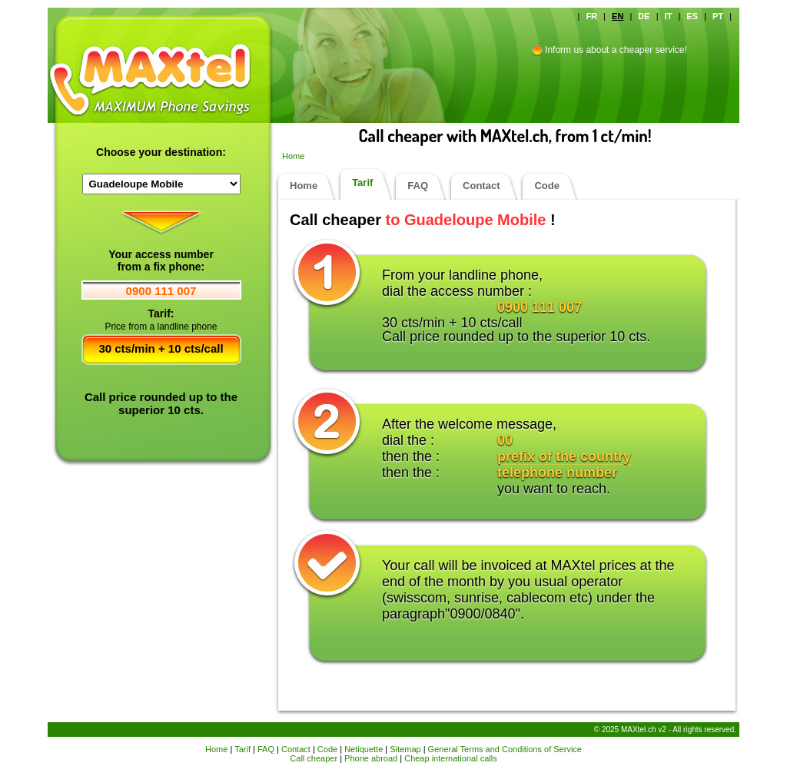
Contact (481, 185)
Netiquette (363, 749)
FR (591, 16)
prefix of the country (564, 456)
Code (547, 185)
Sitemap (405, 749)
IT (668, 16)
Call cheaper (313, 758)
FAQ (417, 185)
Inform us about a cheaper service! (616, 50)
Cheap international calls (450, 758)
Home (293, 156)
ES (692, 16)
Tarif (362, 182)
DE (643, 16)
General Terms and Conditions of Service (505, 749)
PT (717, 16)
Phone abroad (370, 758)
